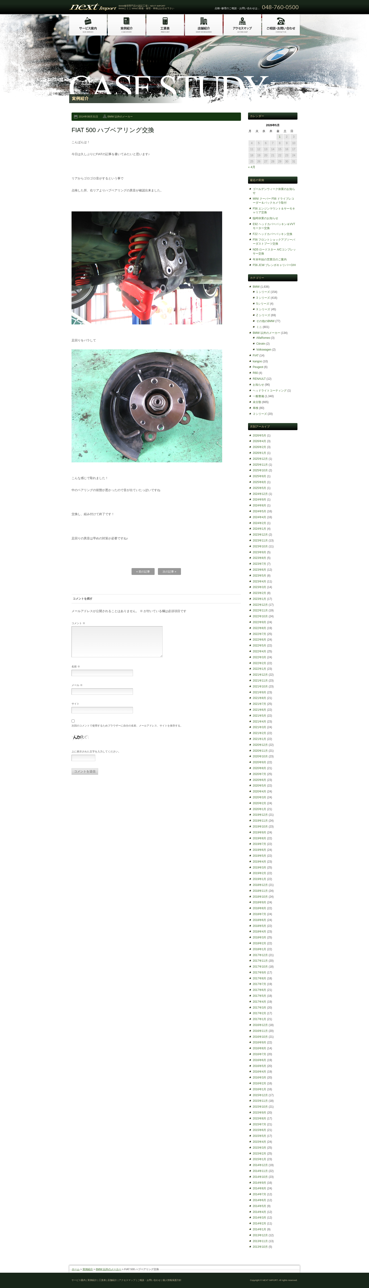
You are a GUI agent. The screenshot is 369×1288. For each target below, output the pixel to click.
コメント (78, 623)
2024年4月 (259, 517)
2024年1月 (259, 528)
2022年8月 (259, 628)
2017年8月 (259, 978)
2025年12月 (260, 458)
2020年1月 (259, 809)
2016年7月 (259, 1054)
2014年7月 (259, 1194)
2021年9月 (259, 692)
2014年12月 (260, 1165)
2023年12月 (260, 534)
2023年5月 (259, 575)
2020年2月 (259, 803)
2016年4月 (259, 1071)
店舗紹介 (112, 1280)
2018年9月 (259, 902)
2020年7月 (259, 774)
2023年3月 (259, 587)
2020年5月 (259, 785)
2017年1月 (259, 1019)
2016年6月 (259, 1060)
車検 (255, 408)
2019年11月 (260, 820)
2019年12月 (260, 814)
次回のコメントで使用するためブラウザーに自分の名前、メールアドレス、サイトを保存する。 (127, 731)
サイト (75, 709)
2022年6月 (259, 639)
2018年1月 (259, 949)
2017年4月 (259, 1001)
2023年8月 (259, 558)
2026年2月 (259, 447)
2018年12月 (260, 885)
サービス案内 (79, 1280)
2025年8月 (259, 482)
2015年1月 (259, 1159)
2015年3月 (259, 1147)
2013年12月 (260, 1235)
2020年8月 (259, 768)
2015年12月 (260, 1095)
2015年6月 (259, 1130)
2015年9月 (259, 1112)
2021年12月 (260, 674)
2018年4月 (259, 931)
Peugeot (258, 367)
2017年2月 (259, 1013)
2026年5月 (259, 435)
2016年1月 (259, 1089)
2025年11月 (260, 464)
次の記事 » (169, 571)
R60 (255, 373)
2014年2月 (259, 1223)
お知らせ (258, 384)
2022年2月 (259, 663)
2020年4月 (259, 791)
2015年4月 (259, 1141)
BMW (256, 286)
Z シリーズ (263, 315)
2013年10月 (260, 1246)
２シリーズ (260, 414)
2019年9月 (259, 832)
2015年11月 (260, 1100)
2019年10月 (260, 826)
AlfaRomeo (263, 337)
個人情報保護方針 (172, 1280)
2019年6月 (259, 850)
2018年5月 (259, 926)
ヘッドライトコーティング (270, 390)
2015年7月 (259, 1124)
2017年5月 (259, 995)
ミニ (259, 327)
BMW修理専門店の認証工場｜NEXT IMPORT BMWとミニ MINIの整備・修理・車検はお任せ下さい (146, 7)
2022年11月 (260, 610)
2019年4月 (259, 861)
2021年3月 (259, 727)
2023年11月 (260, 540)
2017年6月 (259, 990)
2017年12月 (260, 955)
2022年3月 (259, 657)
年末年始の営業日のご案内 (270, 259)
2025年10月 (260, 470)
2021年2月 (259, 733)
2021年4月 (259, 721)
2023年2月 (259, 593)
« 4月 (251, 167)
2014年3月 (259, 1217)
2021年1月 (259, 739)
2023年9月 (259, 552)
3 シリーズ (263, 297)
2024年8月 (259, 505)
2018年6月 (259, 920)
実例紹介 (88, 1269)
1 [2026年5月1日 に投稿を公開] (280, 136)
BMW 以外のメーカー (120, 116)
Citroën (260, 343)
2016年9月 (259, 1042)
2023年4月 (259, 581)
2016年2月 (259, 1083)
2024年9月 (259, 499)
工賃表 (102, 1280)
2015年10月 (260, 1106)
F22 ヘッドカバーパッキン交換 (272, 234)
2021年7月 (259, 704)
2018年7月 (259, 914)
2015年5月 (259, 1136)
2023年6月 (259, 569)
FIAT (256, 355)
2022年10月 (260, 616)
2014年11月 (260, 1171)
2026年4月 (259, 441)
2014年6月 (259, 1200)
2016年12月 (260, 1025)
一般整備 (258, 396)
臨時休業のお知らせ (265, 218)
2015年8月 (259, 1118)
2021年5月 (259, 715)
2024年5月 (259, 511)
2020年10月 (260, 756)
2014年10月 (260, 1177)
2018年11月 (260, 890)
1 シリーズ (263, 292)
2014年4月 (259, 1212)
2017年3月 (259, 1007)
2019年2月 (259, 873)
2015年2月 (259, 1153)
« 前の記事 (143, 571)
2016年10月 (260, 1036)
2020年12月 (260, 745)
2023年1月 (259, 599)
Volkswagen (263, 349)
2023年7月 (259, 563)
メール (77, 690)
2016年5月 (259, 1066)
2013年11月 (260, 1241)
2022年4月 (259, 651)
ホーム (76, 1269)
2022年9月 (259, 622)
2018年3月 (259, 937)
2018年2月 (259, 943)
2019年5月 (259, 855)
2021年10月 (260, 686)
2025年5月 (259, 488)
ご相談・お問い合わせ (149, 1280)
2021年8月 (259, 698)
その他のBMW (265, 321)
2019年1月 (259, 879)
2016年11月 (260, 1031)
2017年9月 (259, 972)
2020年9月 (259, 762)
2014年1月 (259, 1229)
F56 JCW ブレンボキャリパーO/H (274, 265)
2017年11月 (260, 960)
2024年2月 (259, 523)
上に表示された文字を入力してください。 (96, 757)
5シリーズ (262, 303)
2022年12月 (260, 604)
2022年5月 (259, 645)
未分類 (257, 402)
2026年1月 (259, 453)
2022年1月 (259, 668)
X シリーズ (263, 309)
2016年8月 (259, 1048)
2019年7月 (259, 844)
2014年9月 (259, 1182)
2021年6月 (259, 709)
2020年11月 (260, 750)
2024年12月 (260, 494)
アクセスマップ (127, 1280)
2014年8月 (259, 1188)
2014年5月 (259, 1206)
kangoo (257, 361)
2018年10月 (260, 896)
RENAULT (259, 378)
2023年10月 (260, 546)
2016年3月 (259, 1077)
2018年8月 (259, 908)
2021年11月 (260, 680)
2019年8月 (259, 838)
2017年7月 (259, 984)
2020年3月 (259, 797)
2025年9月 (259, 476)
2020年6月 (259, 780)
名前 (76, 672)
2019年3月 (259, 867)
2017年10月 (260, 966)
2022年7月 (259, 634)
